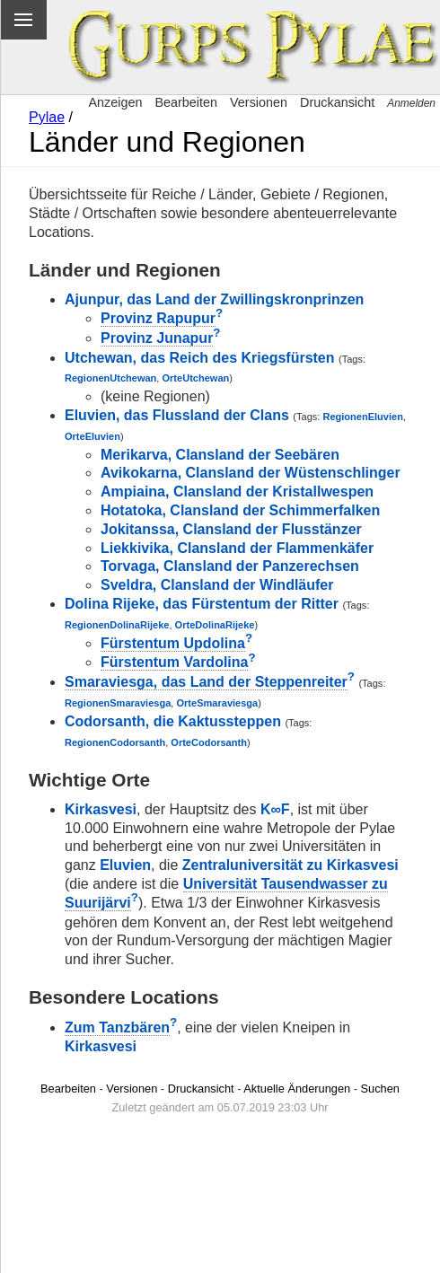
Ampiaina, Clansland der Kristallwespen (237, 491)
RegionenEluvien (362, 416)
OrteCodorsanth (209, 742)
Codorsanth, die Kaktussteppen (173, 721)
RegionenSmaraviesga (118, 703)
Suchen (380, 1088)
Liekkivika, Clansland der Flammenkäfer (237, 548)
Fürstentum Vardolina (174, 662)
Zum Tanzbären (117, 1027)
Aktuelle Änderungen (296, 1088)
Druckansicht (337, 102)
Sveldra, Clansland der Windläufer (217, 585)
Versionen (258, 102)
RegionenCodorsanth (115, 742)
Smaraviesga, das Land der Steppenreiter (206, 681)
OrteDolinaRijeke (215, 624)
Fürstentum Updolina (173, 643)
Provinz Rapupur (158, 318)
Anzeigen (115, 102)
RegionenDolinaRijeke (117, 624)
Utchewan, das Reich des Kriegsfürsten (200, 357)
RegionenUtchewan (110, 378)
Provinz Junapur (157, 338)
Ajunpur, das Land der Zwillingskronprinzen (214, 299)
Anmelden (411, 103)
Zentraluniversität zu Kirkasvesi (290, 865)
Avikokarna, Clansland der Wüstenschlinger (250, 472)
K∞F (275, 809)
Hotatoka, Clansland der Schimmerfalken (240, 510)
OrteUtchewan (196, 378)
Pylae (47, 117)
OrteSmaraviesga (217, 703)
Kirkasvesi (100, 809)
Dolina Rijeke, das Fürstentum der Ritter (202, 603)
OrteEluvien (92, 436)
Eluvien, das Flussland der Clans (177, 415)
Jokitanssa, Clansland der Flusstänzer (231, 529)
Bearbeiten (185, 102)
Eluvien (125, 865)
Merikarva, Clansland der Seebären (220, 454)
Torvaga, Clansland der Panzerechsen (230, 566)
